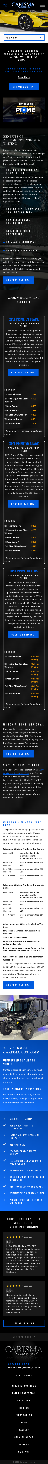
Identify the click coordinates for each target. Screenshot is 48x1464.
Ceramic (24, 1385)
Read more (11, 1272)
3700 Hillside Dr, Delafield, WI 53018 (24, 1367)
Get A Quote (24, 1375)
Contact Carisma (18, 280)
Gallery (24, 1429)
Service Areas (24, 1437)
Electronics (24, 1415)
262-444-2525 (18, 1364)
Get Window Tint (24, 86)
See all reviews (24, 1323)
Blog (24, 1422)
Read (21, 77)
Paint (24, 1393)
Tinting (24, 1407)
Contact (24, 1451)
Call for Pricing (23, 634)
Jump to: (11, 37)
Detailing (24, 1400)
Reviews (24, 1444)
